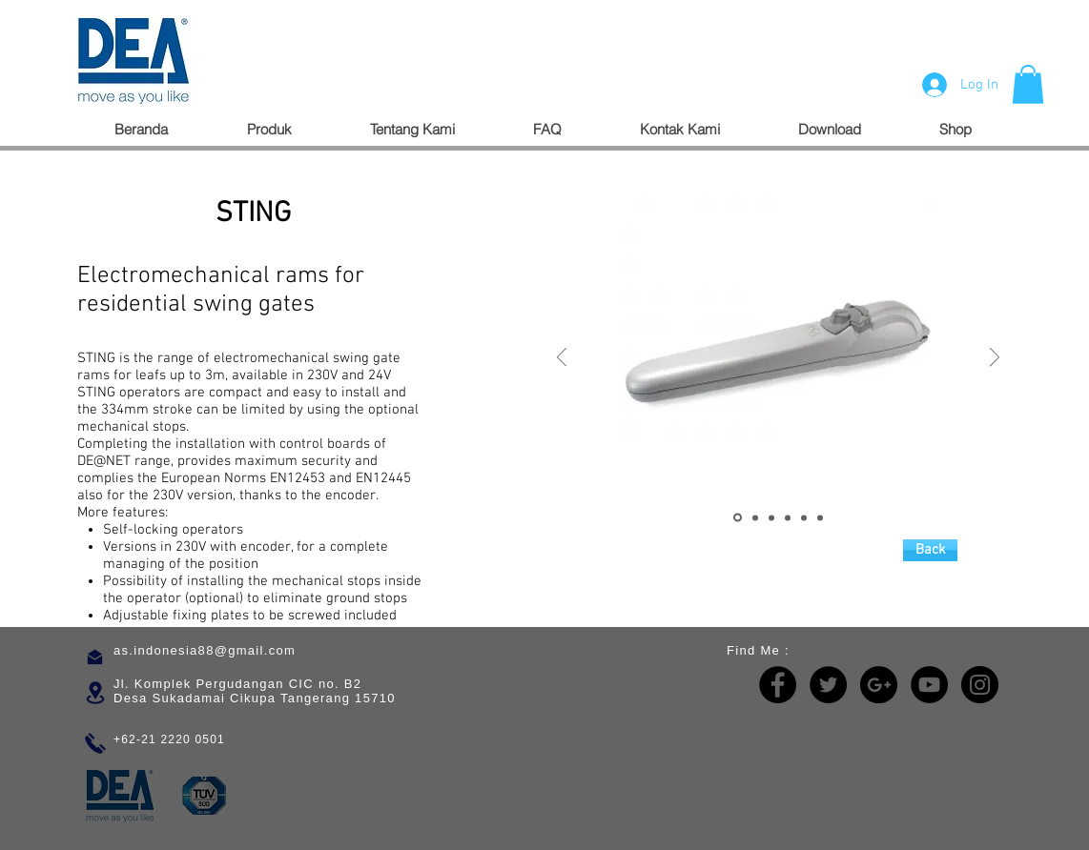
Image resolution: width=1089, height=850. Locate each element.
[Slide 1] (737, 518)
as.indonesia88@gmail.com (204, 650)
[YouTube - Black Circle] (929, 684)
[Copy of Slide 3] (788, 517)
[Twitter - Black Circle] (828, 684)
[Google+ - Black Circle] (878, 684)
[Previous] (561, 359)
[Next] (994, 359)
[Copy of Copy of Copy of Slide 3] (820, 517)
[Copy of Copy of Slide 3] (804, 517)
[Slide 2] (755, 517)
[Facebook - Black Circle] (777, 684)
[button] (1028, 84)
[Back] (930, 550)
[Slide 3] (771, 517)
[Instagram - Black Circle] (979, 684)
